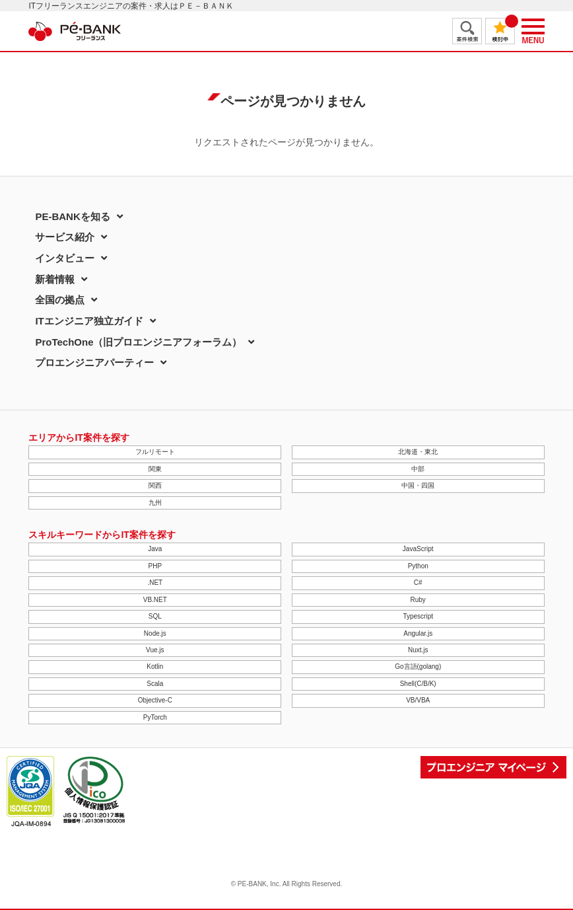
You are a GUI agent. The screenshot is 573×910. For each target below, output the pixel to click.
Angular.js (417, 633)
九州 (155, 502)
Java (155, 548)
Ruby (418, 599)
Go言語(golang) (418, 666)
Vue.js (155, 650)
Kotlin (155, 666)
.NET (154, 582)
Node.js (155, 633)
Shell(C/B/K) (418, 683)
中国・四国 (417, 485)
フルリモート (155, 451)
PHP (155, 566)
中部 (417, 469)
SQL (155, 616)
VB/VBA (418, 700)
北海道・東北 (418, 451)
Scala (155, 683)
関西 (155, 485)
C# (418, 582)
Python (418, 566)
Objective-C (155, 700)
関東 (155, 469)
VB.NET (155, 599)
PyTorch (155, 717)
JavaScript (418, 548)
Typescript (418, 616)
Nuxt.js (418, 650)
